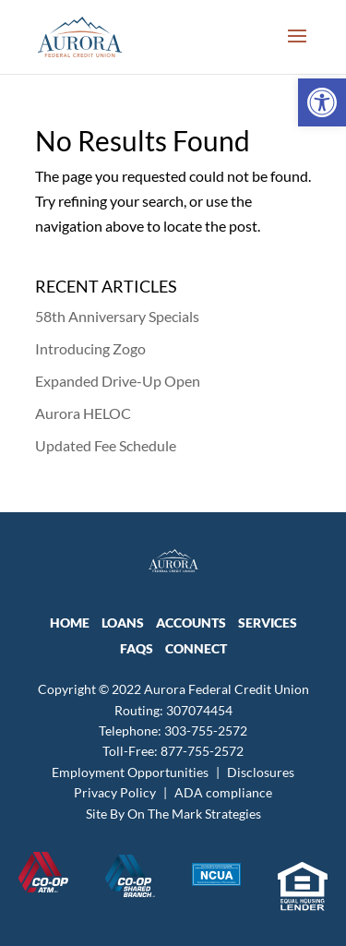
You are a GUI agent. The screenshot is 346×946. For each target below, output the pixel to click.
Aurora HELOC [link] (83, 413)
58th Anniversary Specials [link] (117, 316)
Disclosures (260, 772)
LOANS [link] (122, 622)
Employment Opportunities (130, 772)
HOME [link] (69, 622)
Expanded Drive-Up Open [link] (117, 380)
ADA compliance (223, 792)
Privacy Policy (115, 792)
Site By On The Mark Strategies (173, 813)
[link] (322, 102)
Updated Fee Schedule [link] (105, 445)
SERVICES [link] (267, 622)
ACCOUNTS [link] (191, 622)
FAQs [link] (136, 648)
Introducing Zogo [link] (90, 348)
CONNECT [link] (196, 648)
